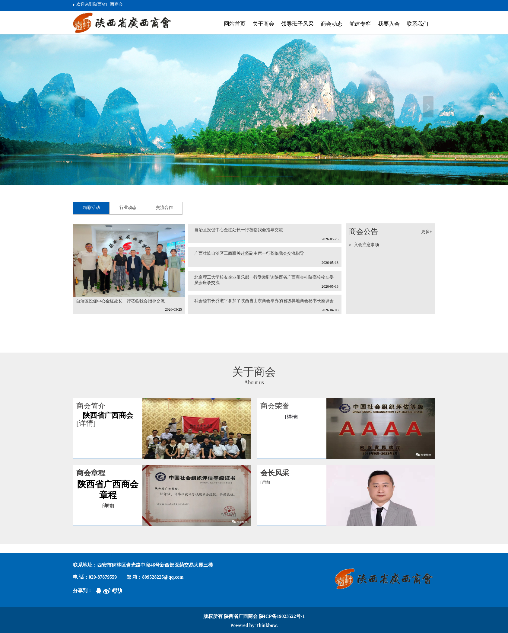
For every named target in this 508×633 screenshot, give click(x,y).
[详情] (86, 423)
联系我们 (417, 24)
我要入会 (389, 24)
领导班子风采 (297, 24)
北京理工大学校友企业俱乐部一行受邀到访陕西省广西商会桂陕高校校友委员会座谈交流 (264, 280)
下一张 (428, 106)
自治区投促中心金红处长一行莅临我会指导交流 (120, 301)
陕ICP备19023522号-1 (282, 616)
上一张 (80, 106)
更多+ (426, 231)
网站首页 (235, 24)
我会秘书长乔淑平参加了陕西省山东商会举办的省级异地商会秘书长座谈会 (264, 301)
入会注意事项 (366, 244)
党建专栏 (360, 24)
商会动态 (331, 24)
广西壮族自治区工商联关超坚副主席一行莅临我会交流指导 (249, 253)
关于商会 (263, 24)
